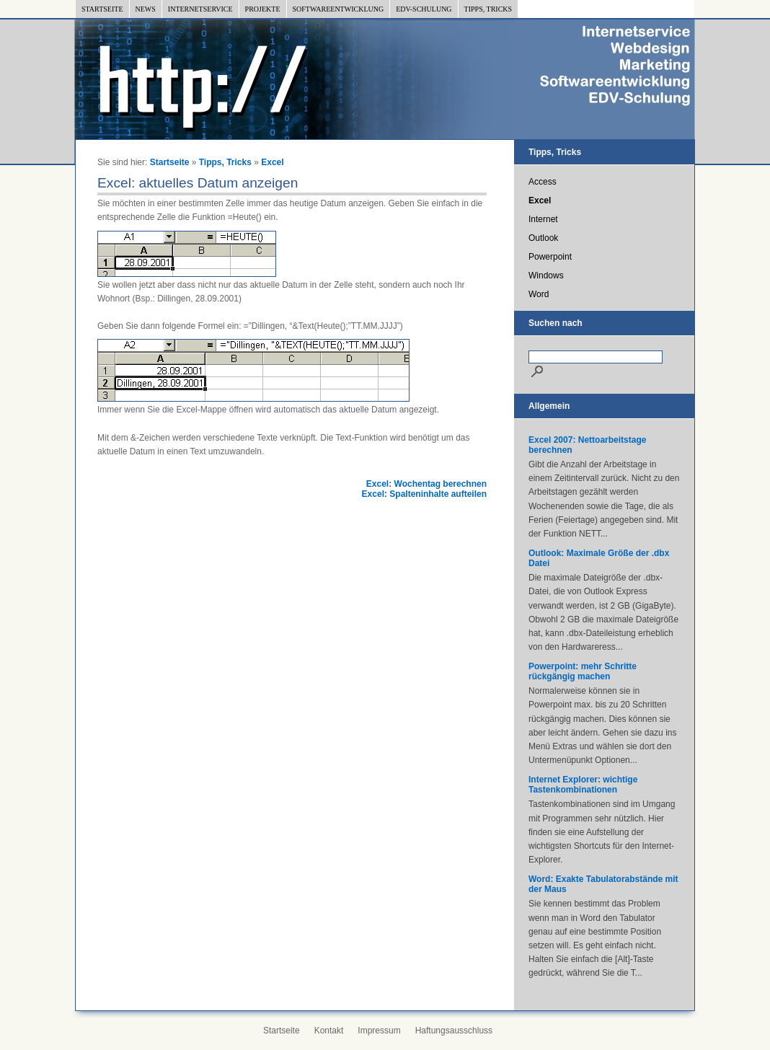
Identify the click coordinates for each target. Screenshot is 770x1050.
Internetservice (200, 9)
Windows (546, 275)
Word (538, 294)
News (146, 9)
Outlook (543, 238)
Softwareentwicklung (338, 9)
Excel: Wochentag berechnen (426, 484)
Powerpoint (550, 257)
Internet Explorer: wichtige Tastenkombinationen (582, 785)
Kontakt (329, 1030)
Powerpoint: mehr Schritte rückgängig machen (582, 671)
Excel (272, 162)
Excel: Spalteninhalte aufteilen (424, 494)
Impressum (379, 1030)
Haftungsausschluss (453, 1030)
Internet (543, 219)
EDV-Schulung (423, 9)
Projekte (262, 9)
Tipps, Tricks (488, 9)
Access (542, 182)
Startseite (102, 9)
